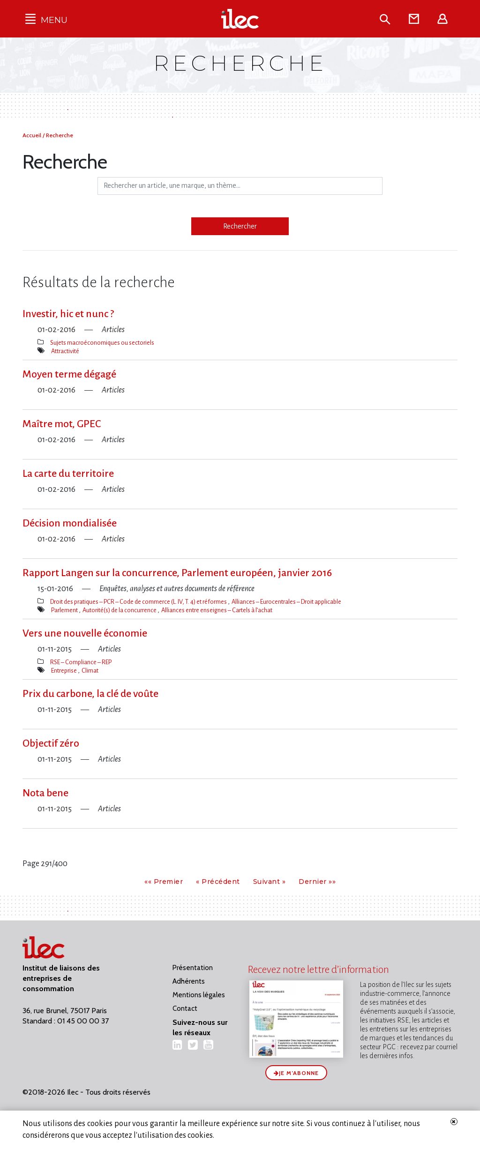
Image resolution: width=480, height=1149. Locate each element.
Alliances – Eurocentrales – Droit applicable (286, 601)
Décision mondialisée (69, 523)
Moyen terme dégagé (69, 374)
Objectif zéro (50, 743)
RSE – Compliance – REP (81, 662)
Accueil (32, 135)
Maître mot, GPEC (61, 424)
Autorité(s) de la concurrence (120, 610)
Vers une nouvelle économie (84, 633)
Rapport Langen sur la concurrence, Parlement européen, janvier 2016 (177, 572)
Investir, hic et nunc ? (68, 313)
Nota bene (45, 793)
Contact (184, 1008)
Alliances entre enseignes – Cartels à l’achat (216, 610)
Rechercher (240, 226)
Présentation (192, 968)
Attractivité (65, 351)
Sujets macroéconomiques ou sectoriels (102, 342)
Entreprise (64, 670)
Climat (90, 670)
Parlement (65, 610)
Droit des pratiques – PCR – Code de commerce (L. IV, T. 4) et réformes (139, 601)
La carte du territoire (68, 473)
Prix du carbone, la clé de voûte (90, 693)
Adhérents (188, 981)
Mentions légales (198, 995)
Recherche (59, 135)
